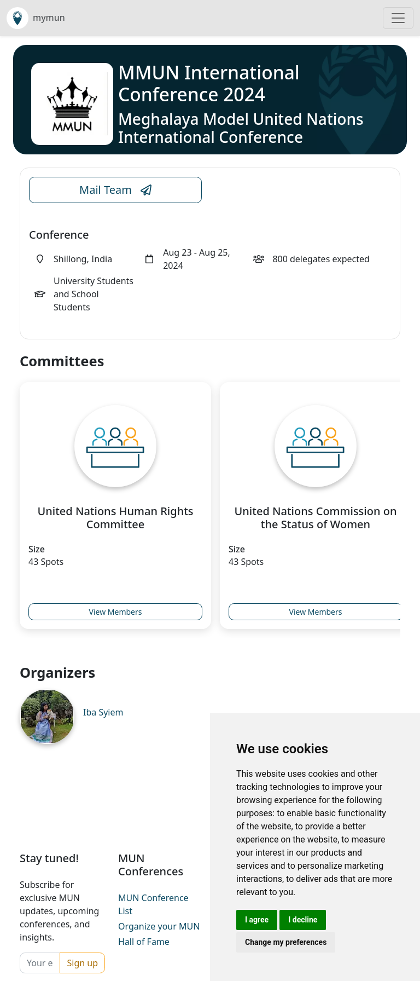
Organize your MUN (159, 926)
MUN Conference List (153, 904)
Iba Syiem (103, 712)
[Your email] (40, 963)
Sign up (82, 963)
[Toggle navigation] (398, 18)
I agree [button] (257, 919)
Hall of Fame (144, 942)
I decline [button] (302, 919)
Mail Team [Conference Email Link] (115, 190)
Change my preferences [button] (285, 942)
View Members (115, 612)
